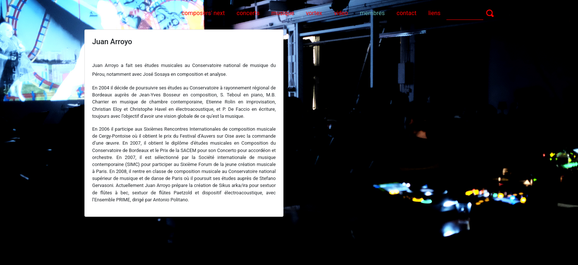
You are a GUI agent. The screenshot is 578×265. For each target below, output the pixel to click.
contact (407, 13)
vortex (314, 13)
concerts (248, 13)
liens (434, 13)
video (341, 13)
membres (372, 13)
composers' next (202, 13)
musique (282, 13)
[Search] (464, 13)
